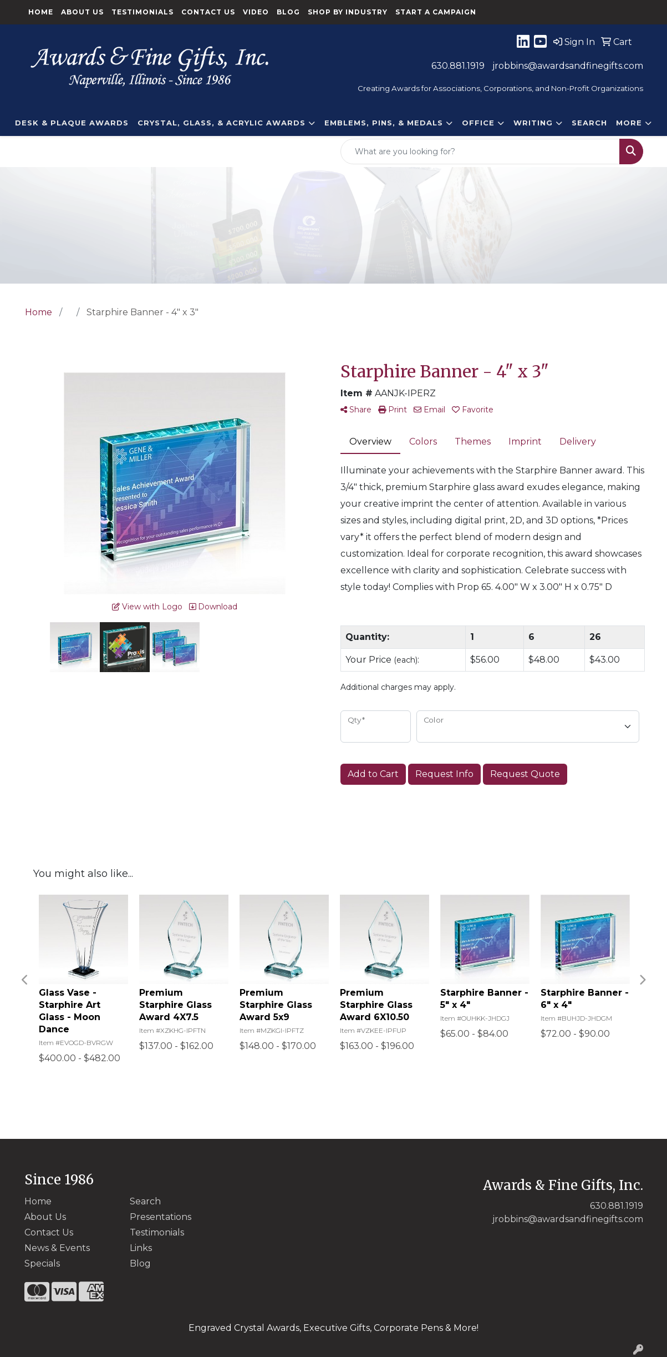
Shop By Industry (348, 12)
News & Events (57, 1248)
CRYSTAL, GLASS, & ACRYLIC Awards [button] (222, 122)
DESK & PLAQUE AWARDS (72, 122)
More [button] (629, 122)
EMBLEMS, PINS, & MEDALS (383, 122)
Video (256, 12)
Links (141, 1248)
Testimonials (142, 12)
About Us (82, 12)
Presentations (160, 1217)
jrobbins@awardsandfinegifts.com (567, 65)
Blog (288, 12)
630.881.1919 (458, 65)
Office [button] (478, 122)
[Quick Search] (480, 151)
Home (40, 12)
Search (589, 122)
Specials (42, 1263)
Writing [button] (533, 122)
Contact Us (208, 12)
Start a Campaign (435, 12)
